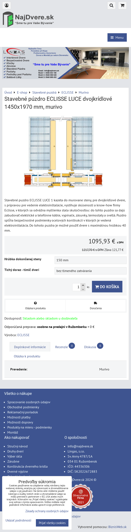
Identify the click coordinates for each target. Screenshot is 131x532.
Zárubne (13, 461)
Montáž (12, 432)
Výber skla (14, 456)
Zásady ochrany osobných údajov (46, 511)
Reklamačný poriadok (22, 412)
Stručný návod (17, 446)
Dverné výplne (17, 471)
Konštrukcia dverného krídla (27, 466)
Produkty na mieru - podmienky (29, 427)
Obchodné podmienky (23, 407)
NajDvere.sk (76, 480)
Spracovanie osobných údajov (28, 402)
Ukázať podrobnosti (18, 520)
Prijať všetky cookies (52, 523)
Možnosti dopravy (20, 422)
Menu (117, 37)
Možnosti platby (18, 417)
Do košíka (107, 286)
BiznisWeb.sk (117, 527)
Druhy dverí (15, 451)
